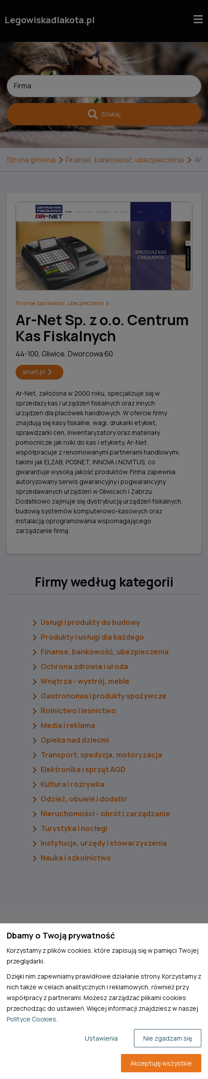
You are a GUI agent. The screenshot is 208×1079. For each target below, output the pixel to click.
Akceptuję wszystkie (161, 1063)
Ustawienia (101, 1038)
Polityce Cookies (31, 1019)
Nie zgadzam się (167, 1038)
